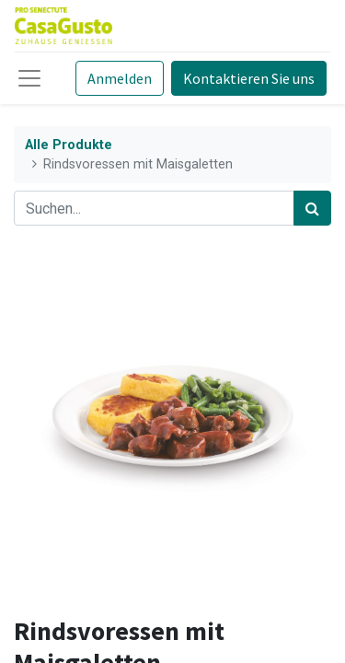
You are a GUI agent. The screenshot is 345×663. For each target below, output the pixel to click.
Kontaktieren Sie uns (249, 78)
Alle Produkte (68, 145)
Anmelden (119, 78)
